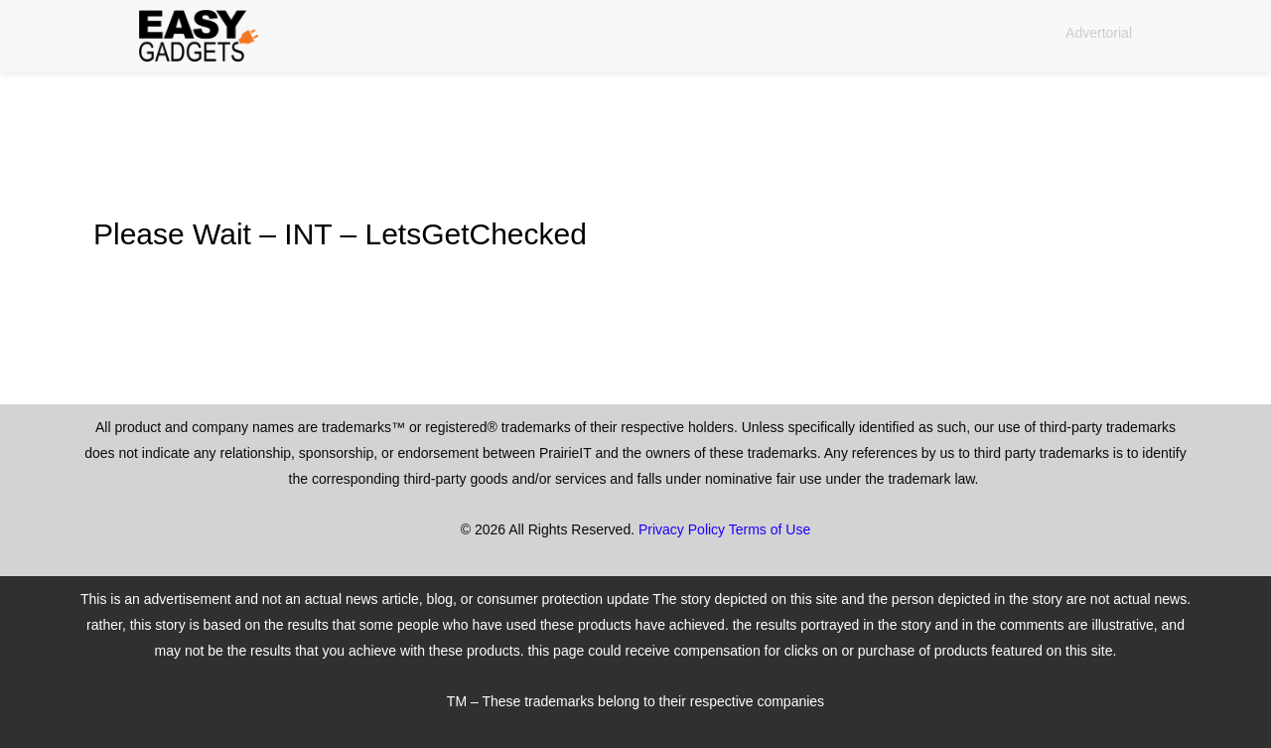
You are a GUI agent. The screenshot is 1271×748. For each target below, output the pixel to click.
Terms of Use (769, 529)
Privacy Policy (681, 529)
